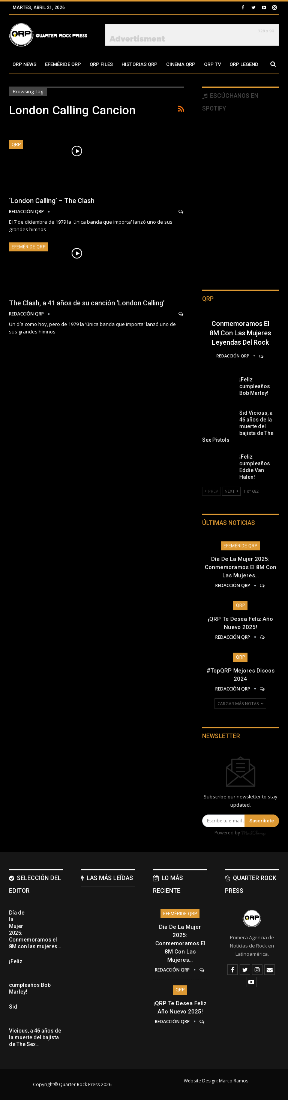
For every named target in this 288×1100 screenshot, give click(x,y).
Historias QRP (140, 64)
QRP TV (212, 64)
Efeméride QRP (63, 64)
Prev (211, 491)
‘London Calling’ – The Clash (51, 201)
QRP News (24, 64)
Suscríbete (261, 821)
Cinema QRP (180, 64)
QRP (16, 144)
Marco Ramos (233, 1081)
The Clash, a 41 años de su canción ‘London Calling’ (87, 303)
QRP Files (101, 64)
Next (231, 491)
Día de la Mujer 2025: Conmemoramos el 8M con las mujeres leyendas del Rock (240, 324)
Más (235, 64)
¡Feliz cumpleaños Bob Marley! (254, 386)
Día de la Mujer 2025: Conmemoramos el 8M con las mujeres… (240, 567)
